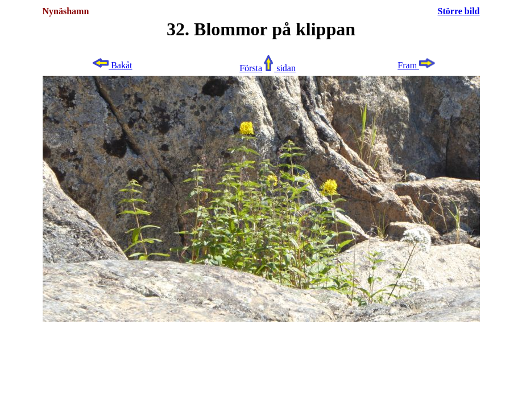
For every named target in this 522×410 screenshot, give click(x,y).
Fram (416, 65)
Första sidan (267, 68)
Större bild (459, 11)
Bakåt (112, 65)
